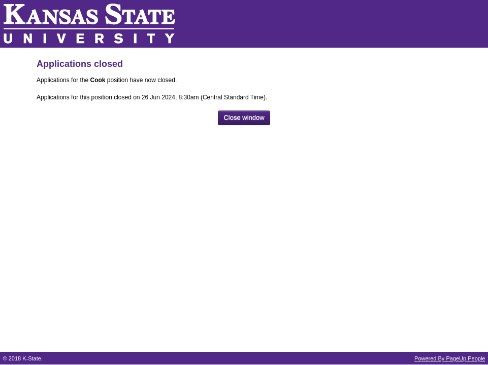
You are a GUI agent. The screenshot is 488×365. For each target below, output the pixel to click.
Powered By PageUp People (449, 358)
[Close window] (244, 118)
